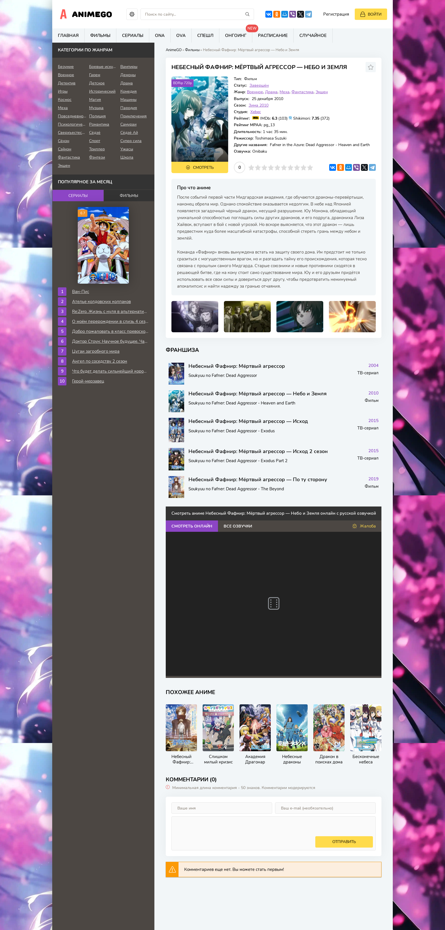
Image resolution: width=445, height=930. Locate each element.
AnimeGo (92, 14)
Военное (255, 92)
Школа (126, 157)
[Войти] (371, 14)
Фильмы (100, 35)
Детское (97, 83)
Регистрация (336, 14)
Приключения (133, 116)
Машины (128, 99)
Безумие (66, 66)
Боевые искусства (103, 66)
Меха (284, 92)
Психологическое (72, 124)
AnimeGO (174, 50)
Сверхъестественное (72, 132)
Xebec (255, 112)
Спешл (205, 35)
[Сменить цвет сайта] (132, 14)
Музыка (96, 108)
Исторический (102, 91)
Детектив (66, 83)
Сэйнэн (64, 149)
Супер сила (131, 141)
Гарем (94, 75)
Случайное (313, 35)
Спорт (94, 141)
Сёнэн (63, 141)
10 (310, 167)
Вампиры (128, 66)
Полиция (97, 116)
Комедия (128, 91)
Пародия (128, 108)
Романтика (99, 124)
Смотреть (203, 167)
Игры (63, 91)
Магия (95, 99)
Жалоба (364, 526)
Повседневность (72, 116)
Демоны (128, 75)
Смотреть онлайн (191, 526)
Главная (68, 35)
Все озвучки (238, 526)
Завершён (259, 85)
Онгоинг (238, 33)
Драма (271, 92)
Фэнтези (97, 157)
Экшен (322, 92)
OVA (181, 35)
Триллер (97, 149)
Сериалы (132, 35)
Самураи (128, 124)
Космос (65, 99)
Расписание (273, 35)
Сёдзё (94, 132)
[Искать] (247, 14)
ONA (160, 35)
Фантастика (302, 92)
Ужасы (126, 149)
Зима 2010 (258, 105)
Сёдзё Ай (129, 132)
